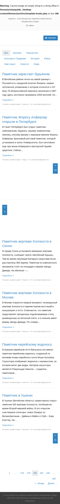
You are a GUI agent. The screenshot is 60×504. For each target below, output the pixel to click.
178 (22, 473)
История (35, 58)
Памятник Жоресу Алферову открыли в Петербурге (24, 119)
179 (28, 473)
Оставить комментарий (11, 104)
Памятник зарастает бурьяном (26, 74)
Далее (51, 483)
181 (41, 473)
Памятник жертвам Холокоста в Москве (26, 295)
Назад (41, 483)
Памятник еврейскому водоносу (27, 344)
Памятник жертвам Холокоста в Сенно (26, 244)
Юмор (47, 58)
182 (48, 473)
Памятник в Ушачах (17, 395)
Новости (24, 64)
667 (54, 478)
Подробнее (7, 100)
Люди (36, 64)
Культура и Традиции (15, 58)
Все (6, 53)
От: (41, 104)
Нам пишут (10, 64)
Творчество (32, 53)
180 (35, 473)
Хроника (17, 53)
